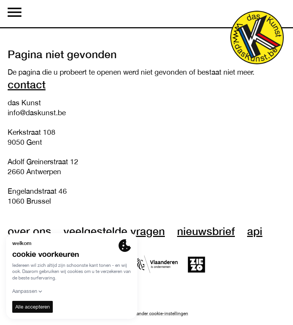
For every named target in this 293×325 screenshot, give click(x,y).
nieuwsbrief (206, 231)
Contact (27, 84)
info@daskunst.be (37, 112)
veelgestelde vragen (114, 231)
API (254, 231)
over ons (29, 231)
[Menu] (14, 14)
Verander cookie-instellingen (159, 313)
